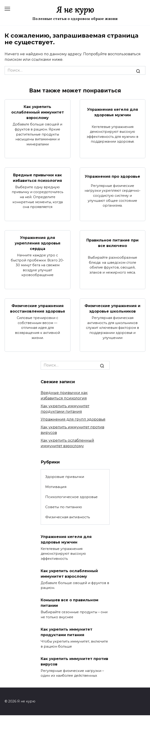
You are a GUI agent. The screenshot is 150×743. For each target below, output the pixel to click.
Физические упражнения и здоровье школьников (112, 308)
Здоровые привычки (64, 476)
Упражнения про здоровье (112, 176)
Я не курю (75, 10)
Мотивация (55, 487)
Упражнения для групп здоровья (73, 419)
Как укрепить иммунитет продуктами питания (66, 632)
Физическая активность (67, 517)
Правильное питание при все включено (112, 243)
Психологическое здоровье (71, 497)
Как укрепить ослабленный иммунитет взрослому (37, 112)
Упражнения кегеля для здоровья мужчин (112, 112)
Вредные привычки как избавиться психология (37, 178)
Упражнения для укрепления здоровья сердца (37, 243)
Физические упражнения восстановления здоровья (37, 308)
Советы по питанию (63, 507)
